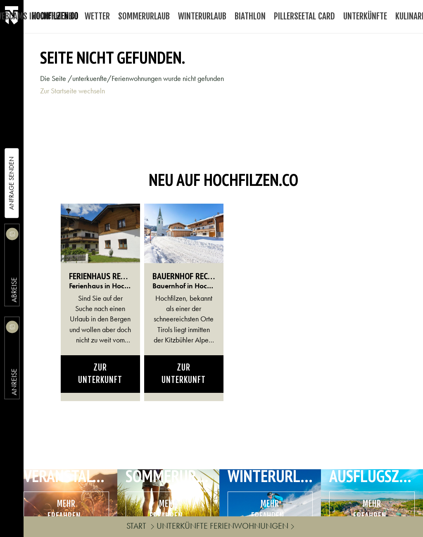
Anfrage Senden (11, 183)
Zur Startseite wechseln (72, 90)
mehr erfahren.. (66, 510)
